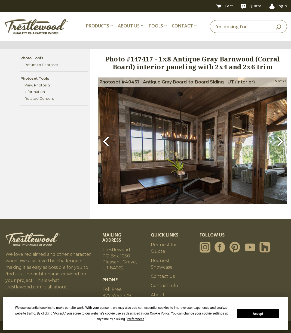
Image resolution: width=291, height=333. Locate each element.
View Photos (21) (38, 85)
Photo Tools (31, 58)
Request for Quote (164, 248)
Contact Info (164, 285)
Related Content (39, 98)
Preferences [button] (135, 319)
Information (34, 91)
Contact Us (163, 276)
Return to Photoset (41, 65)
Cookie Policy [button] (159, 313)
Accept (258, 314)
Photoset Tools (34, 78)
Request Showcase (162, 264)
